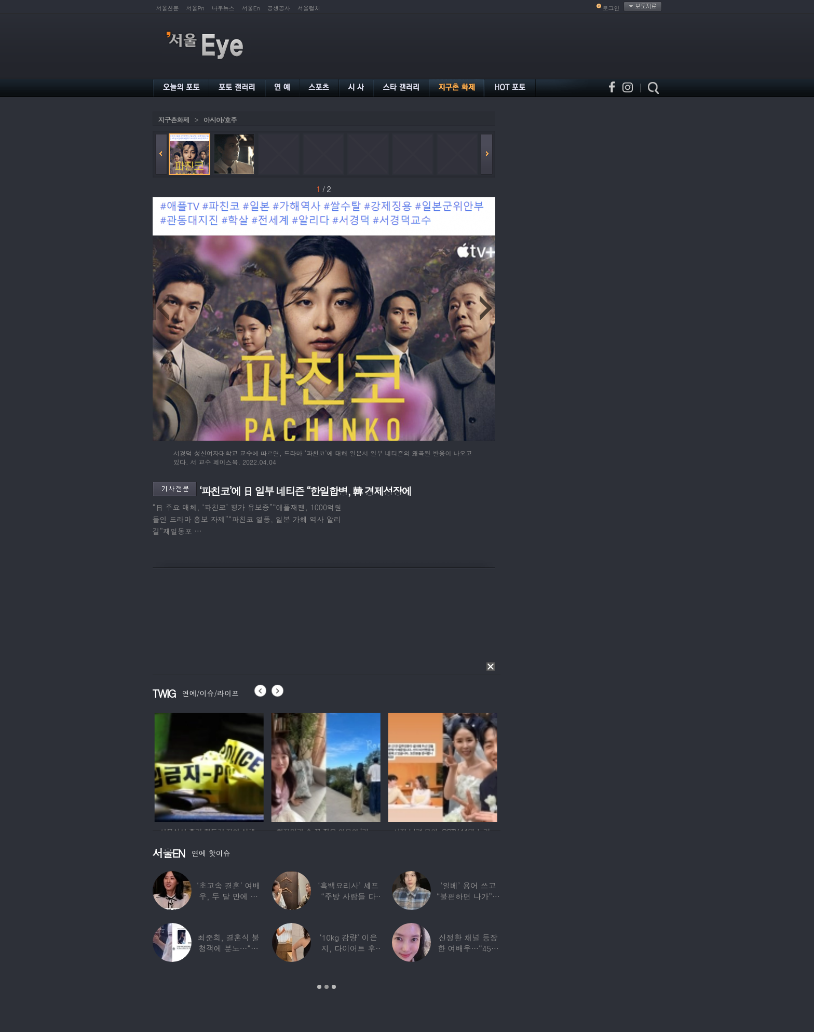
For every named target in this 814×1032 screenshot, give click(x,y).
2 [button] (326, 987)
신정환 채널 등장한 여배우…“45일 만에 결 (468, 948)
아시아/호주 (220, 120)
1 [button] (319, 987)
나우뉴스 (223, 8)
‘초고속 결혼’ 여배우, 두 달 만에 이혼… (228, 896)
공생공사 (278, 8)
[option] (244, 766)
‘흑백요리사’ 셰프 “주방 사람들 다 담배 (348, 896)
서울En (251, 8)
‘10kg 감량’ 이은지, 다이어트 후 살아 (348, 948)
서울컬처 (308, 8)
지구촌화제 (173, 120)
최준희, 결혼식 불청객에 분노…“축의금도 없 (229, 948)
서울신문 (167, 8)
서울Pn (195, 8)
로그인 (611, 8)
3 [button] (334, 987)
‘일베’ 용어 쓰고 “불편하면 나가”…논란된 (468, 896)
